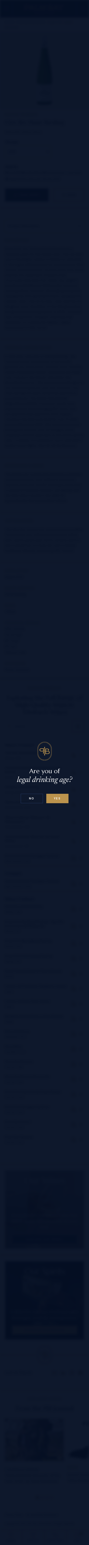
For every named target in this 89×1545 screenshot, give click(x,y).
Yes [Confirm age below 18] (57, 798)
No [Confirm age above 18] (31, 798)
